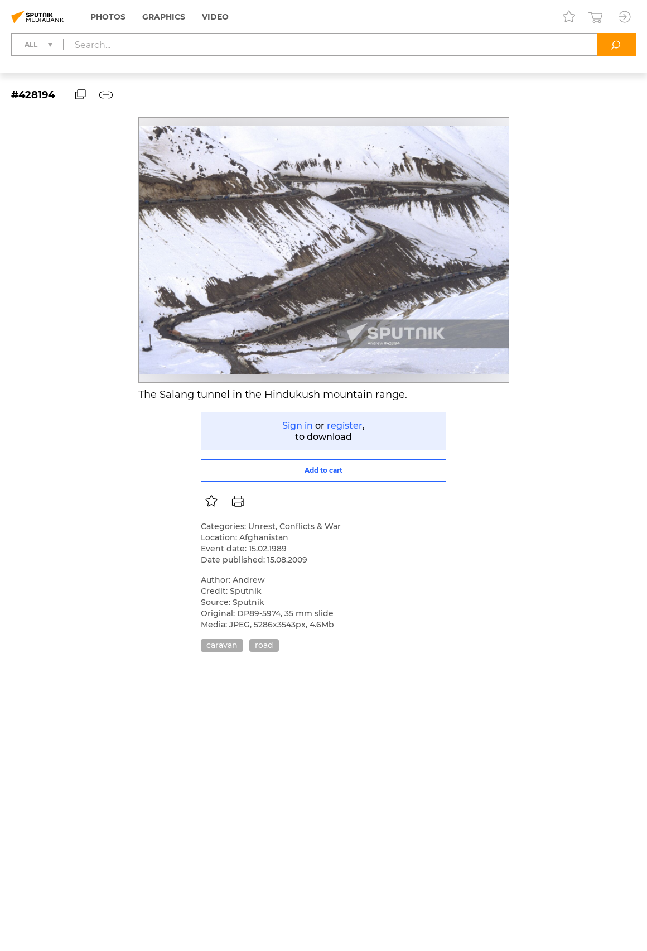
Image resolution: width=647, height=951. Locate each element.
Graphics (163, 17)
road (264, 645)
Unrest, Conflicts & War (294, 526)
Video (215, 17)
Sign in (297, 425)
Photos (107, 17)
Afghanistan (263, 537)
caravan (222, 645)
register (345, 425)
